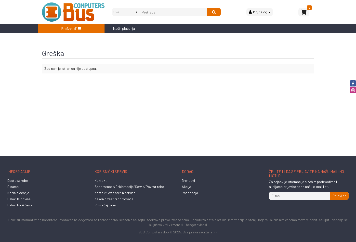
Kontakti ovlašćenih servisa (114, 193)
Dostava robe (17, 180)
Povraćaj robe (105, 205)
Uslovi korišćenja (19, 205)
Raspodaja (190, 193)
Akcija (186, 187)
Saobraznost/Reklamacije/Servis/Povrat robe (129, 187)
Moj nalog (259, 12)
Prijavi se (339, 196)
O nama (13, 187)
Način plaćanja (124, 28)
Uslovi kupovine (18, 199)
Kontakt (100, 180)
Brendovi (188, 180)
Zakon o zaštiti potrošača (113, 199)
